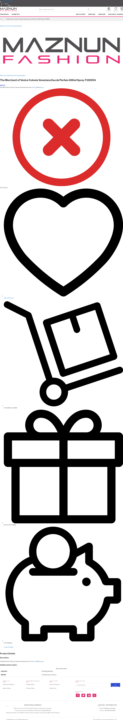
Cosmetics (15, 14)
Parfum (33, 87)
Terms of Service (54, 684)
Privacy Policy (30, 688)
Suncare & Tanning (115, 14)
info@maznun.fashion (109, 708)
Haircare (101, 14)
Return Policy (7, 688)
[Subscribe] (115, 685)
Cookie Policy (30, 684)
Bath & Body (80, 14)
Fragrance (4, 14)
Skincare (91, 14)
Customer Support (8, 684)
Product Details (8, 647)
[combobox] (64, 9)
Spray (42, 87)
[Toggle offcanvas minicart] (121, 9)
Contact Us (52, 688)
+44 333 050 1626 (7, 1)
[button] (9, 5)
